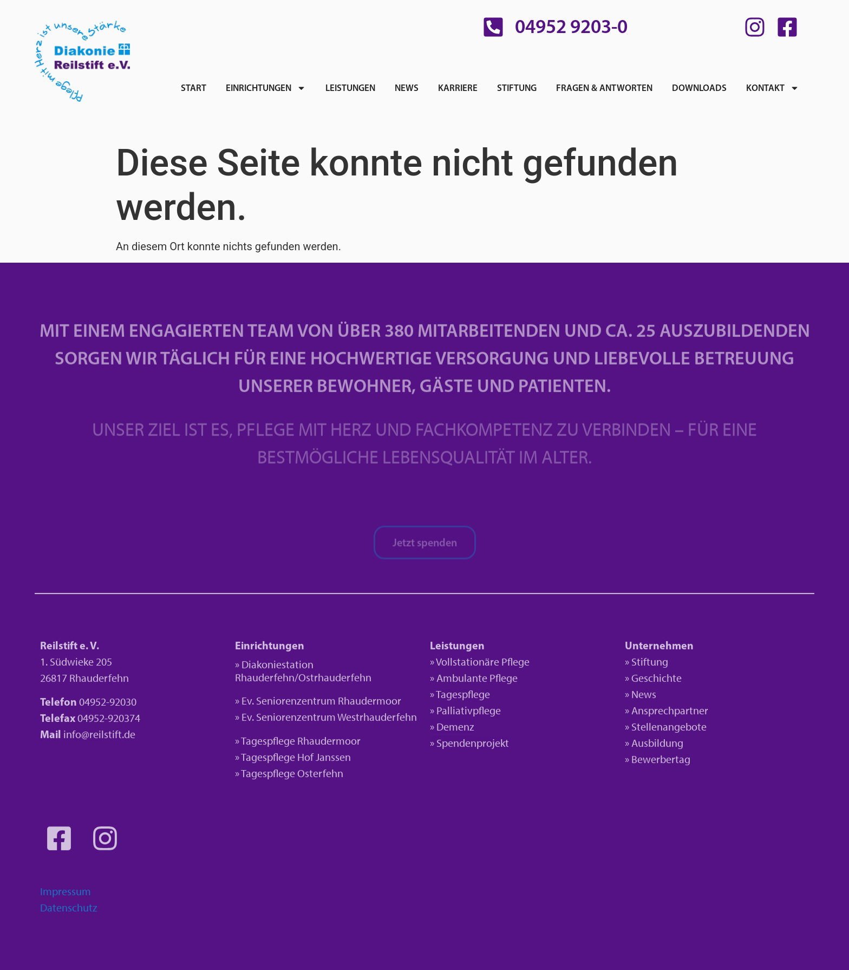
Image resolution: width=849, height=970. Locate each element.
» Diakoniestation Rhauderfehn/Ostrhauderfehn (303, 673)
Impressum (65, 893)
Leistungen (350, 87)
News (407, 87)
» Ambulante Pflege (474, 679)
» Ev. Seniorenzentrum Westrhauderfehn (326, 718)
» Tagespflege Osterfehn (289, 775)
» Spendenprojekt (469, 744)
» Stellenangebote (666, 728)
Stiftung (517, 87)
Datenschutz (68, 909)
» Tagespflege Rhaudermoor (298, 743)
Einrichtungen (266, 88)
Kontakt (772, 88)
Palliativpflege (468, 712)
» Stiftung (646, 663)
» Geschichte (653, 679)
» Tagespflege (460, 695)
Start (193, 87)
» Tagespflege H (269, 759)
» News (640, 695)
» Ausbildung (654, 744)
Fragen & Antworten (604, 87)
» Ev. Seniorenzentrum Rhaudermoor (318, 702)
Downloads (699, 87)
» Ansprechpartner (666, 712)
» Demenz (452, 728)
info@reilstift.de (99, 736)
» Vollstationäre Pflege (480, 663)
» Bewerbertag (657, 760)
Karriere (458, 87)
